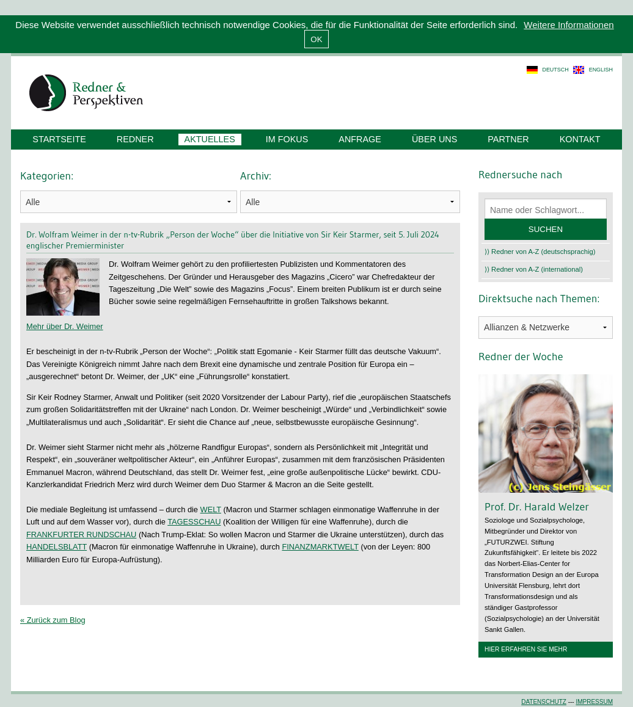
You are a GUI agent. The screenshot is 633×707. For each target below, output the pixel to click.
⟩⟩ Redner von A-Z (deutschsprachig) (540, 251)
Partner (508, 139)
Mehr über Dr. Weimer (64, 326)
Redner (135, 139)
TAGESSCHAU (194, 521)
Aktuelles (210, 139)
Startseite (59, 139)
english (601, 70)
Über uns (434, 139)
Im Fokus (287, 139)
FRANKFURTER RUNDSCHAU (81, 534)
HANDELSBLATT (56, 546)
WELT (210, 509)
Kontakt (580, 139)
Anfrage (359, 139)
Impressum (594, 701)
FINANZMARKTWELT (320, 546)
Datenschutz (543, 701)
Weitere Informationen (568, 25)
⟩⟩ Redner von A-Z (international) (534, 269)
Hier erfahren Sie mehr (526, 649)
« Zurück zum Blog (53, 620)
